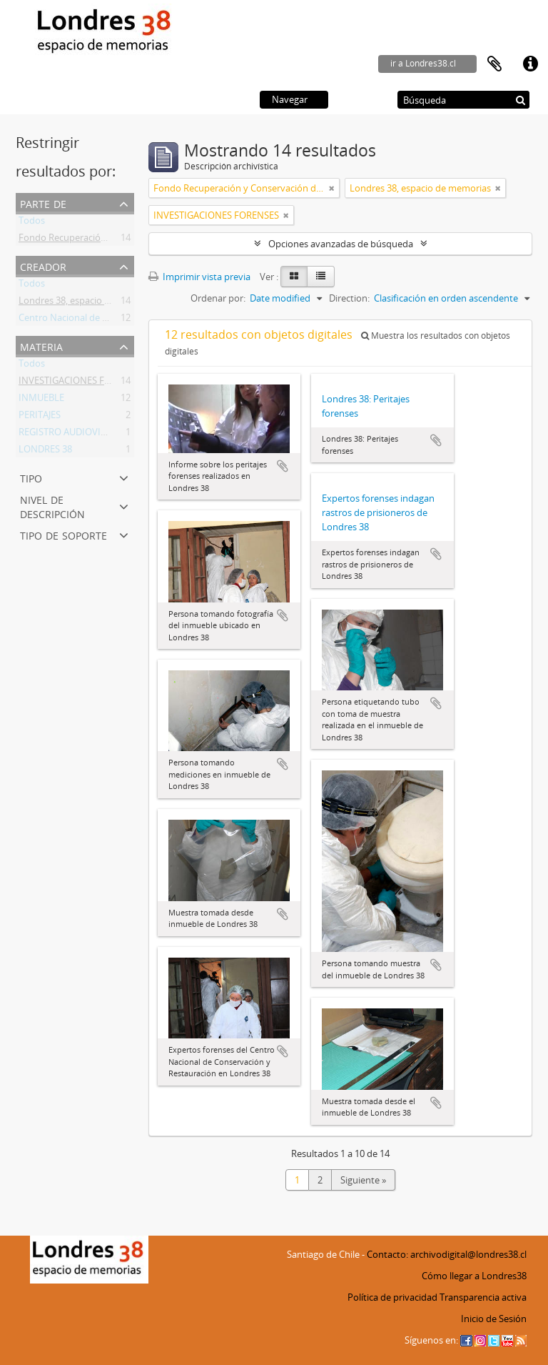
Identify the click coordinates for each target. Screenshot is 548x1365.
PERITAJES (40, 417)
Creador (43, 265)
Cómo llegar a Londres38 (474, 1275)
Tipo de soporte (63, 534)
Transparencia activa (483, 1297)
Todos (32, 223)
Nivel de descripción (52, 505)
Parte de (43, 202)
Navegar (290, 99)
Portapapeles (494, 64)
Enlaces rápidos (530, 64)
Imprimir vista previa (199, 276)
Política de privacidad (392, 1297)
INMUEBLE (41, 400)
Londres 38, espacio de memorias (89, 303)
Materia (41, 345)
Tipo (31, 477)
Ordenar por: (218, 298)
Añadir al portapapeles (282, 466)
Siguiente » (363, 1179)
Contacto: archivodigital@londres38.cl (447, 1254)
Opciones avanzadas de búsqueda (340, 243)
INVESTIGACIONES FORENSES (81, 383)
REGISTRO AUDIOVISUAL (71, 434)
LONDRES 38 (45, 451)
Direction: (349, 298)
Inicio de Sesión (494, 1318)
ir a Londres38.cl (423, 63)
